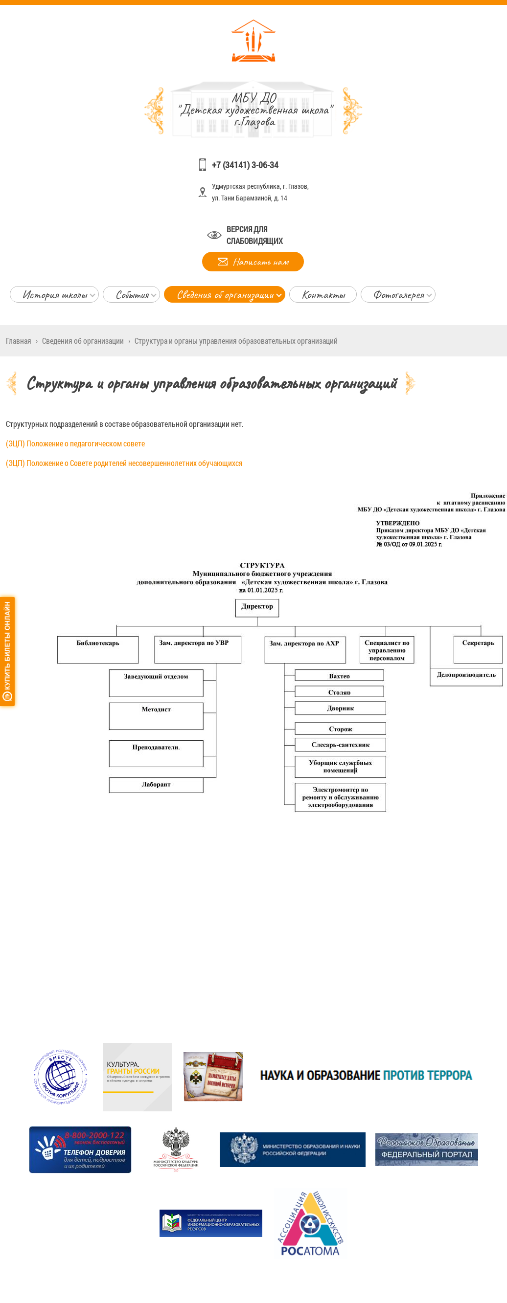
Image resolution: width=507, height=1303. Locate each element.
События (131, 294)
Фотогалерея (398, 294)
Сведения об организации (224, 294)
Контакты (323, 294)
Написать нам (260, 261)
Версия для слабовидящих (255, 235)
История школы (54, 294)
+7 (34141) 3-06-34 (245, 165)
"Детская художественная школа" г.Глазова (253, 109)
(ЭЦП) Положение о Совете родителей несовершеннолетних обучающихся (124, 463)
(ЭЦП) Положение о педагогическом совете (75, 443)
